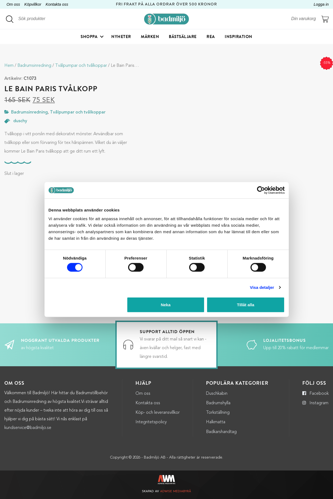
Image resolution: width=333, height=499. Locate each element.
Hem (9, 66)
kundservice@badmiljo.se (27, 428)
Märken (150, 37)
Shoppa (89, 37)
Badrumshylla (218, 403)
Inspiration (238, 37)
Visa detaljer (262, 287)
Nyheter (121, 37)
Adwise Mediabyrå (175, 491)
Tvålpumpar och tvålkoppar (81, 66)
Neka (165, 304)
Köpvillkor (32, 4)
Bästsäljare (183, 37)
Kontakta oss (57, 4)
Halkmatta (215, 422)
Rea (211, 37)
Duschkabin (216, 393)
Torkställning (218, 412)
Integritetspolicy (151, 422)
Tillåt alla (245, 304)
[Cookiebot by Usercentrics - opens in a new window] (261, 190)
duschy (20, 121)
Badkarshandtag (221, 432)
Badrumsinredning (34, 66)
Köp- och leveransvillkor (157, 412)
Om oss (13, 4)
